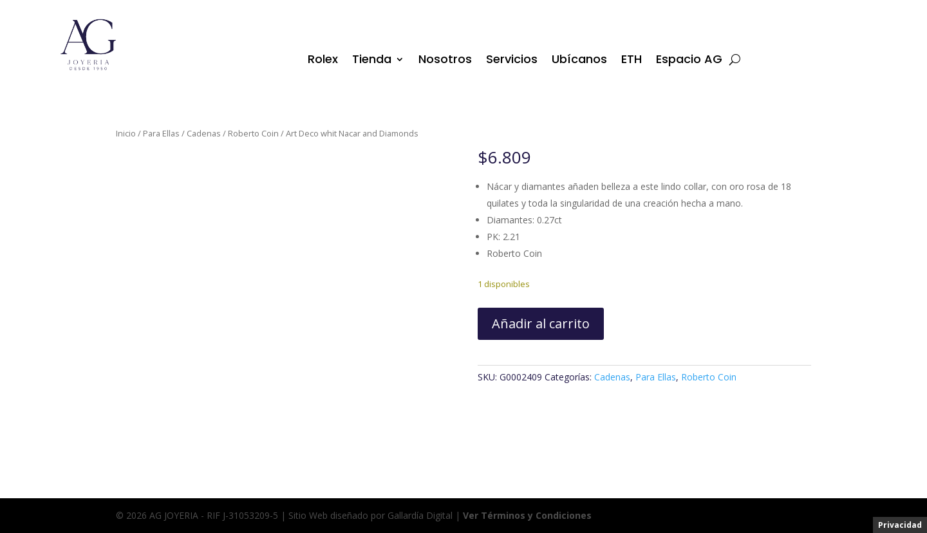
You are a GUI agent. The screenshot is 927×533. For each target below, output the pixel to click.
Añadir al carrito (541, 323)
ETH (631, 61)
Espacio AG (689, 61)
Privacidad (900, 524)
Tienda (371, 61)
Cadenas (204, 133)
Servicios (512, 61)
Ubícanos (579, 61)
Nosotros (445, 61)
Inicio (126, 133)
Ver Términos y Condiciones (527, 515)
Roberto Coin (253, 133)
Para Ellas (161, 133)
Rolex (323, 61)
